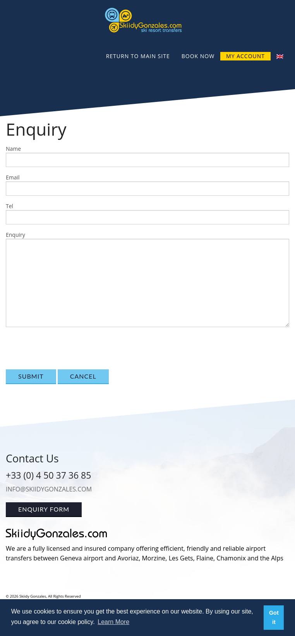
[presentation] (64, 348)
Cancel (83, 376)
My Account (245, 56)
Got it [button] (274, 617)
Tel (9, 206)
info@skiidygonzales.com (49, 489)
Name (13, 148)
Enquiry (15, 234)
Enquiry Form (43, 509)
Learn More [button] (113, 622)
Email (13, 177)
